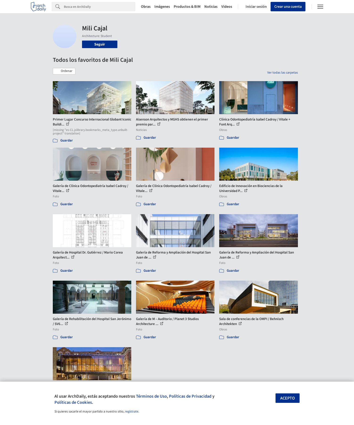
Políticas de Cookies (73, 402)
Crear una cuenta (288, 6)
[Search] (99, 6)
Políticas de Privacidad (190, 396)
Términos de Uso (151, 396)
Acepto (287, 398)
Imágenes (162, 6)
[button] (64, 71)
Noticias (211, 6)
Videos (226, 6)
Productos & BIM (187, 6)
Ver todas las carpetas (282, 72)
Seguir (99, 44)
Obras (146, 6)
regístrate (131, 411)
